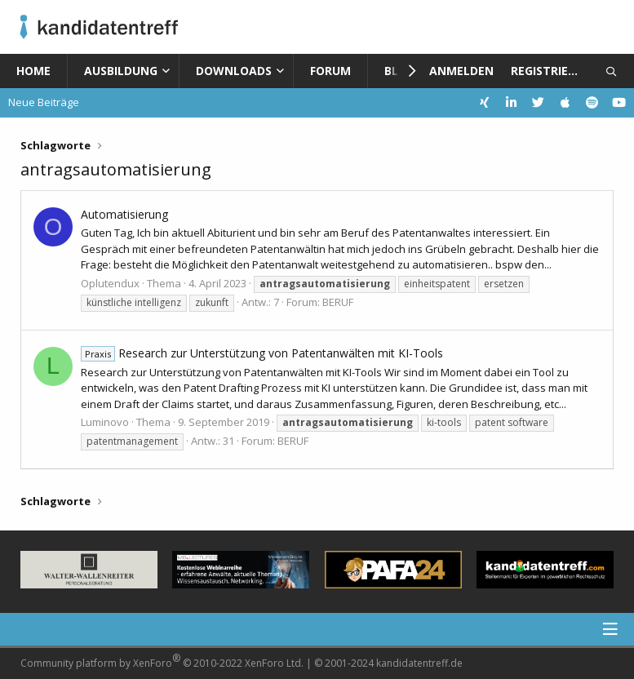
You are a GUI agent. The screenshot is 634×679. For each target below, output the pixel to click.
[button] (169, 71)
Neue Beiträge (43, 102)
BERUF (337, 302)
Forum (330, 70)
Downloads (234, 70)
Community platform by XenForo (162, 660)
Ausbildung (120, 70)
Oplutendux (110, 283)
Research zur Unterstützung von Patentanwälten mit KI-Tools (262, 353)
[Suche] (611, 71)
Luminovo (105, 422)
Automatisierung (124, 214)
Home (33, 70)
